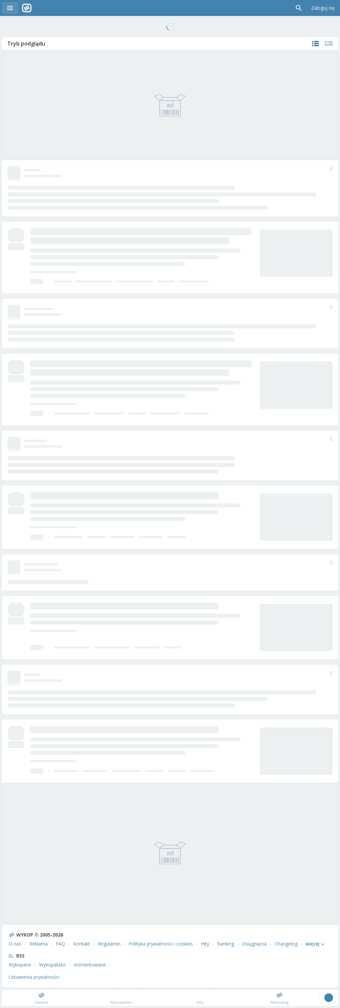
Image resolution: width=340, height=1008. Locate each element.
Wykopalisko (52, 964)
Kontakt (81, 944)
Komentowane (90, 964)
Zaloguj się (323, 8)
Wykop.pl (27, 8)
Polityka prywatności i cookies (160, 944)
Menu (10, 8)
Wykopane (20, 964)
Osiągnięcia (254, 944)
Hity (205, 944)
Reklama (38, 944)
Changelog (286, 944)
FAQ (60, 944)
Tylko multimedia (329, 44)
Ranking (225, 944)
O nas (15, 944)
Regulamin (109, 944)
